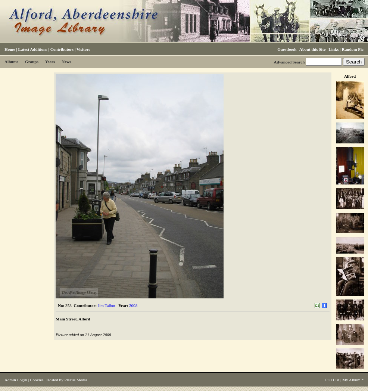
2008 (133, 305)
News (66, 61)
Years (50, 61)
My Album (351, 380)
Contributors (62, 49)
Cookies (36, 380)
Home (9, 49)
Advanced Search (289, 62)
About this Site (312, 49)
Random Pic (353, 49)
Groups (31, 61)
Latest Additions (32, 49)
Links (333, 49)
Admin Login (15, 380)
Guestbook (286, 49)
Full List (332, 380)
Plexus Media (76, 380)
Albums (11, 61)
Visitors (83, 49)
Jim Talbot (106, 305)
